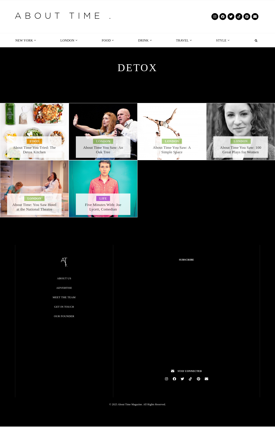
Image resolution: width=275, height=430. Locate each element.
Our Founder (64, 316)
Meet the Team (64, 297)
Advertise (64, 287)
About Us (64, 278)
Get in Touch (64, 306)
